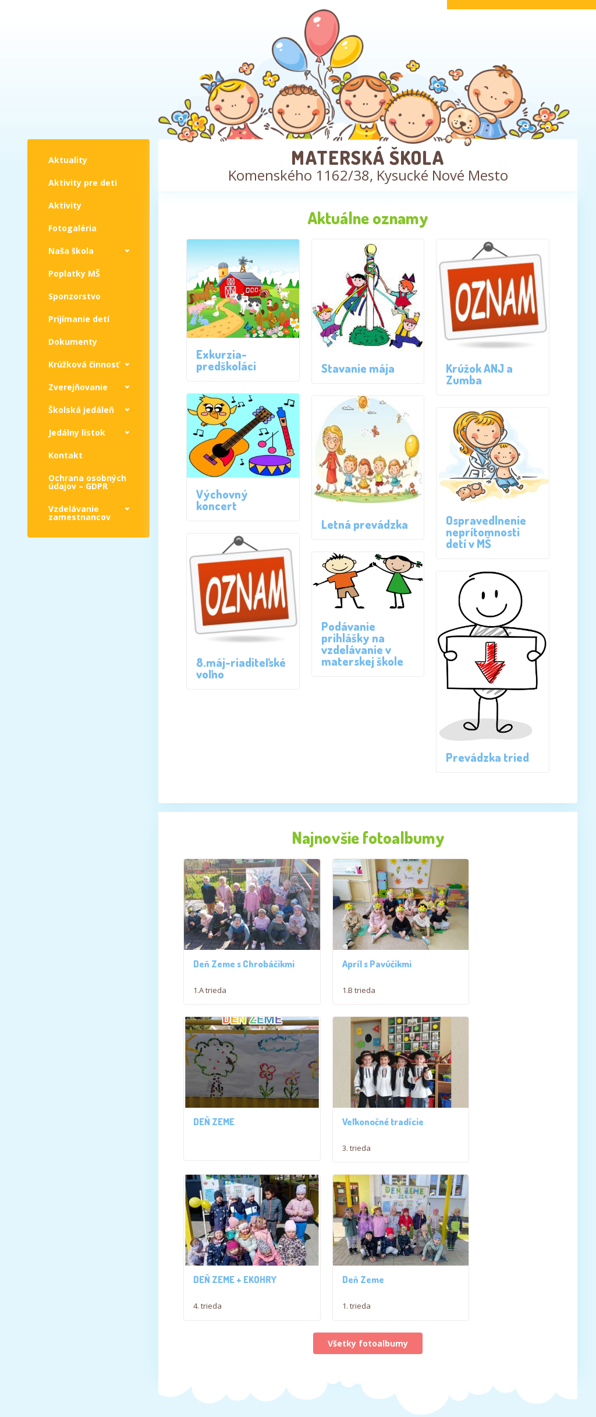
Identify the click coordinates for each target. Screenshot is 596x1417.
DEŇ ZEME (467, 968)
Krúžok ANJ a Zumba (479, 374)
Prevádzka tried (487, 757)
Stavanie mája (358, 368)
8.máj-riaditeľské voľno (241, 668)
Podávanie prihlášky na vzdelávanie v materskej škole (362, 644)
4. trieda (334, 1158)
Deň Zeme (468, 1131)
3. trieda (207, 1158)
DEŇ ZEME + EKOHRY (361, 1131)
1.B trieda (336, 995)
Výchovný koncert (222, 499)
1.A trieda (209, 983)
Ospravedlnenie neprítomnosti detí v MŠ (486, 532)
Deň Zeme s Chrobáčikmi (219, 962)
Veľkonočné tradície (234, 1131)
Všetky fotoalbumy (368, 1195)
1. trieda (461, 1158)
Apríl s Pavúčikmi (354, 968)
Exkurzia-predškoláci (226, 360)
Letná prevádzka (364, 524)
